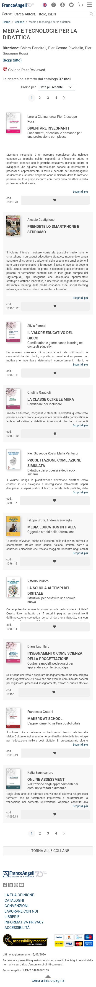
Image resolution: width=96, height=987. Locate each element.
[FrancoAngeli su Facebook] (5, 886)
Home (6, 22)
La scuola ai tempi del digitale (48, 591)
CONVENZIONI (16, 906)
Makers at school (44, 719)
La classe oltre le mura (50, 399)
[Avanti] (64, 98)
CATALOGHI (14, 900)
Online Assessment (46, 779)
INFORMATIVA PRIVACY (24, 922)
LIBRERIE (12, 917)
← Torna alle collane (48, 851)
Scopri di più (80, 191)
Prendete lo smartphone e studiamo (53, 229)
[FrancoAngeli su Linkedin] (10, 886)
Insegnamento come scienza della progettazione (54, 656)
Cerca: (7, 14)
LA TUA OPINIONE (19, 895)
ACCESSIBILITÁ (17, 928)
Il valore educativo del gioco (50, 335)
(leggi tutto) (12, 60)
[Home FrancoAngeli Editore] (18, 5)
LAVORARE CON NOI (21, 911)
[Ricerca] (91, 14)
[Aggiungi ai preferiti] (55, 200)
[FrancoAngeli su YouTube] (21, 886)
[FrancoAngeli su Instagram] (16, 886)
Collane (19, 22)
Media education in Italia (51, 527)
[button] (43, 5)
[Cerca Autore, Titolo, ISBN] (50, 14)
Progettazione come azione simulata (54, 463)
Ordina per (28, 87)
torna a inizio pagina (48, 980)
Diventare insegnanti (48, 128)
